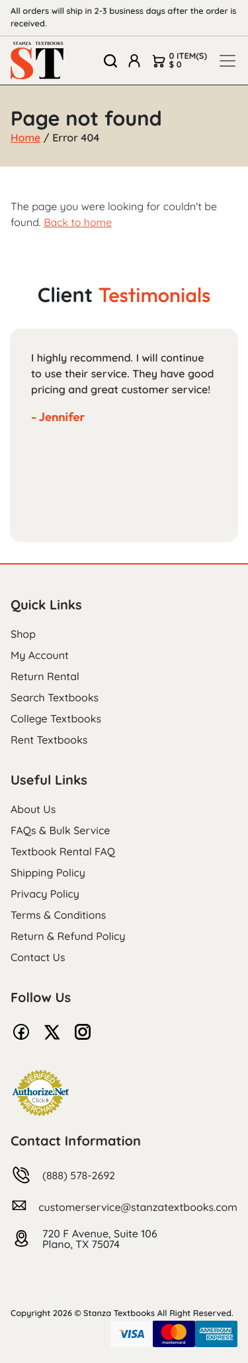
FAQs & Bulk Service (60, 830)
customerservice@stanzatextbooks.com (137, 1207)
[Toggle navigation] (227, 61)
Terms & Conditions (58, 914)
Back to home (78, 222)
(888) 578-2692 (78, 1175)
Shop (23, 634)
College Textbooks (56, 718)
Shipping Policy (48, 872)
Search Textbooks (55, 697)
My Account (40, 655)
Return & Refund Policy (68, 936)
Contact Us (38, 957)
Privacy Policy (45, 893)
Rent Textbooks (49, 739)
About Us (33, 809)
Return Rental (45, 676)
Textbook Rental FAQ (63, 851)
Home (25, 137)
